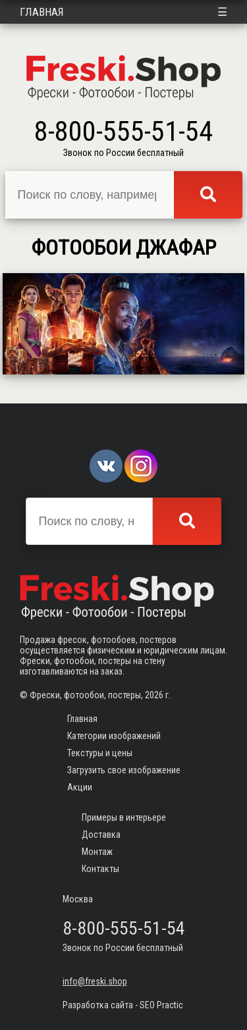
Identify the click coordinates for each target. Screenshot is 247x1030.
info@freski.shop (95, 981)
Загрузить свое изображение (123, 770)
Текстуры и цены (99, 753)
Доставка (101, 834)
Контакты (100, 868)
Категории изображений (114, 736)
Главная (42, 11)
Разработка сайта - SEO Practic (123, 1005)
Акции (79, 787)
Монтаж (97, 851)
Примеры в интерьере (124, 817)
